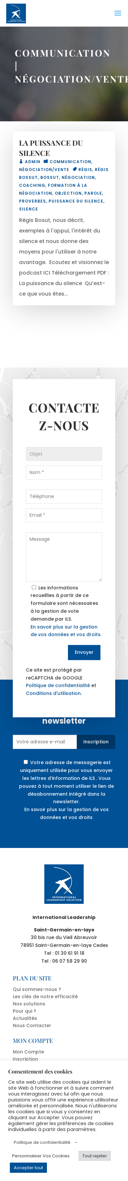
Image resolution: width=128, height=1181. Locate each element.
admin (32, 163)
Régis (85, 171)
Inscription (96, 741)
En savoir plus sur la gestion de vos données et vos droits (66, 813)
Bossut (49, 179)
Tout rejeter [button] (94, 1156)
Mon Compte (28, 1051)
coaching (32, 187)
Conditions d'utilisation (53, 706)
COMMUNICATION (63, 53)
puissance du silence (76, 202)
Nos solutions (29, 1003)
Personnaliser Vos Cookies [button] (41, 1156)
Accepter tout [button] (28, 1168)
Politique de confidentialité (58, 698)
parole (93, 195)
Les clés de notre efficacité (45, 996)
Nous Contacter (32, 1025)
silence (28, 210)
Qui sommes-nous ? (37, 989)
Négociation (78, 179)
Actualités (25, 1018)
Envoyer (84, 665)
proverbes (32, 202)
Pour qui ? (24, 1011)
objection (68, 195)
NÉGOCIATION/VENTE (44, 171)
